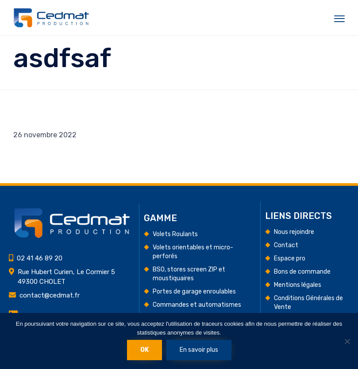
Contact (286, 245)
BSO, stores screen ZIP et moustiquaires (189, 274)
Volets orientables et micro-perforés (193, 252)
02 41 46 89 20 (39, 258)
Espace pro (289, 258)
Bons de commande (302, 271)
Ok (144, 350)
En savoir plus (199, 350)
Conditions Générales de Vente (308, 302)
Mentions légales (297, 285)
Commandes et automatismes (197, 305)
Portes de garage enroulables (194, 291)
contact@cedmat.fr (49, 295)
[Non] (347, 341)
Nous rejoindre (294, 232)
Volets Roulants (175, 234)
